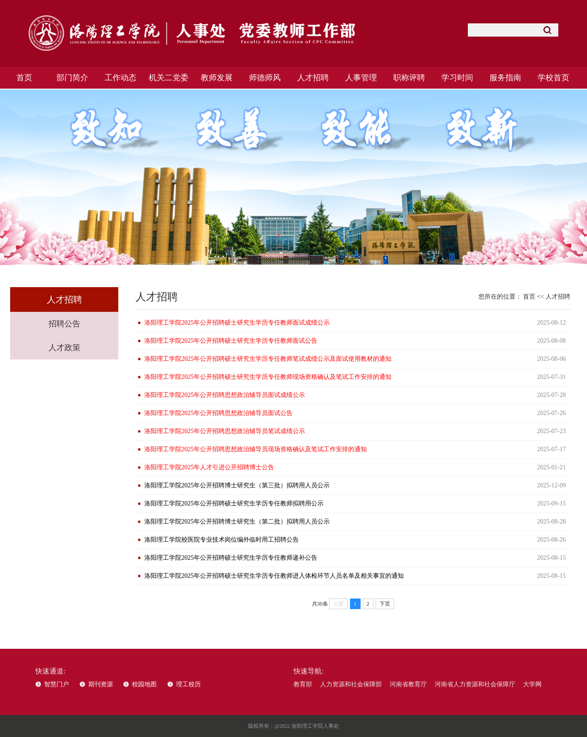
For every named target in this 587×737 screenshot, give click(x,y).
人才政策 (64, 347)
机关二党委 (168, 77)
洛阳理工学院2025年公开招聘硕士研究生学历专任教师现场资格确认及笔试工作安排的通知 (267, 377)
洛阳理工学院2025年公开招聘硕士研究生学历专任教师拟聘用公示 (234, 503)
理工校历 (188, 684)
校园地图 (144, 684)
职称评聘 (409, 77)
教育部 (303, 684)
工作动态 (120, 77)
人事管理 (361, 77)
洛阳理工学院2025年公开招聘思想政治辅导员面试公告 (218, 413)
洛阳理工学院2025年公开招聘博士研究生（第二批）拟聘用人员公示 (237, 521)
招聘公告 (64, 323)
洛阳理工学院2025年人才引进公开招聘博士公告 (209, 467)
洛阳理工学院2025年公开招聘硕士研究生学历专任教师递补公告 (230, 557)
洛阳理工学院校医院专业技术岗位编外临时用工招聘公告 (221, 539)
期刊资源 (100, 684)
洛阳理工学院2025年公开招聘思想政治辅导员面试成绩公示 (224, 395)
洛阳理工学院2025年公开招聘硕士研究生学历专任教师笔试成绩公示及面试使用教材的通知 (267, 358)
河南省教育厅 (408, 684)
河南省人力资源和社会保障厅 (475, 684)
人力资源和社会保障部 (351, 684)
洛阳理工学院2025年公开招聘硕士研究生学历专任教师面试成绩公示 (237, 322)
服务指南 (505, 77)
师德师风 (265, 77)
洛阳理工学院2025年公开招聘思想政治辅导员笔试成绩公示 (224, 431)
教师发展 (217, 77)
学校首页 (553, 77)
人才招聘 (313, 77)
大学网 (532, 684)
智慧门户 (56, 684)
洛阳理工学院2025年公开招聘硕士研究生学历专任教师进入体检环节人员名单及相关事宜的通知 (274, 575)
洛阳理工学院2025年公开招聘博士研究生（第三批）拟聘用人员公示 (237, 485)
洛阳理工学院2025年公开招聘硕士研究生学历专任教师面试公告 (230, 340)
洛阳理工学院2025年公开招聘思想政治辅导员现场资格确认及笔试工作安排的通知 (255, 449)
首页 (24, 77)
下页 (385, 604)
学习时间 (457, 77)
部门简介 (72, 77)
